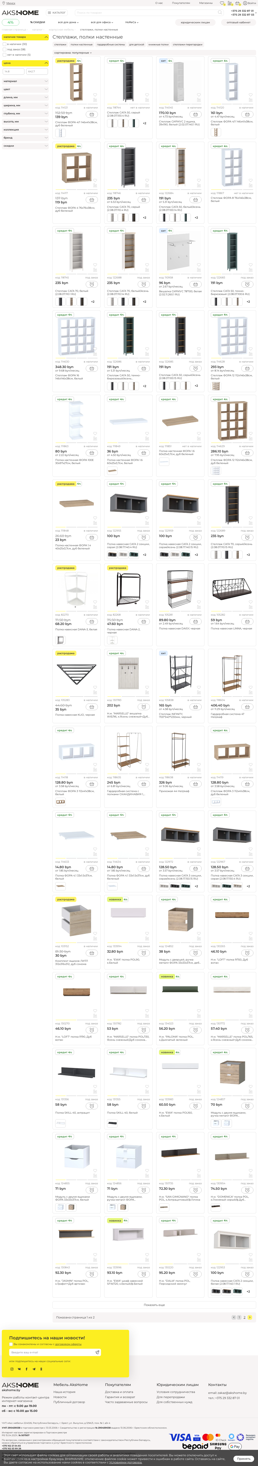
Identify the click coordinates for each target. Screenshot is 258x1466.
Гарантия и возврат (120, 1397)
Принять (243, 1458)
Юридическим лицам (195, 22)
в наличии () (17, 44)
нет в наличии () (19, 54)
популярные (80, 52)
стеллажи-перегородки (187, 44)
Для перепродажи (171, 1397)
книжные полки (159, 44)
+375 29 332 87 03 (242, 14)
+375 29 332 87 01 (227, 1398)
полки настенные (82, 44)
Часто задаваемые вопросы (126, 1402)
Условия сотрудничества (176, 1392)
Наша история (64, 1392)
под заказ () (16, 49)
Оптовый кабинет (238, 22)
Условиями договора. (125, 1462)
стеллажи (60, 44)
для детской (136, 44)
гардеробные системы (111, 44)
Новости (59, 1397)
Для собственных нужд (174, 1402)
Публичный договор (69, 1402)
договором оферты (68, 1344)
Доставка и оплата (119, 1392)
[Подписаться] (97, 1352)
